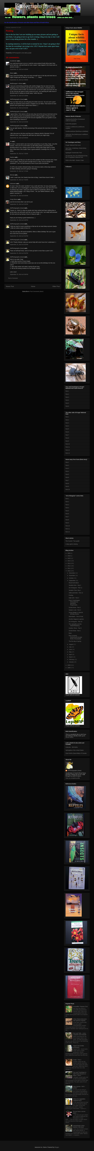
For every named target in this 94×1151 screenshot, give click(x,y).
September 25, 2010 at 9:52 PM (19, 236)
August (71, 644)
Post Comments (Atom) (36, 291)
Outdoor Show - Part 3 (75, 628)
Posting (71, 595)
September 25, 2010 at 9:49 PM (19, 220)
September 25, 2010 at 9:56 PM (19, 274)
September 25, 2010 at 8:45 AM (19, 195)
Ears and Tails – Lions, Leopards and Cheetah (79, 1033)
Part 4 (67, 400)
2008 (69, 667)
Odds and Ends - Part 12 (76, 593)
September (72, 580)
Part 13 (68, 453)
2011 (69, 568)
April (70, 654)
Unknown (13, 183)
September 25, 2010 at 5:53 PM (19, 204)
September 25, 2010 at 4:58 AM (19, 80)
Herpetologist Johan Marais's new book (79, 1126)
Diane (11, 73)
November (72, 575)
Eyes (70, 633)
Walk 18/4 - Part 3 (74, 598)
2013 (69, 563)
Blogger (57, 1147)
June (70, 649)
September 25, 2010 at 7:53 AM (19, 180)
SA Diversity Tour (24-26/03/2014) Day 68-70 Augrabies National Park (76, 156)
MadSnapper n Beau (16, 83)
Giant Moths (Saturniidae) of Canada (76, 753)
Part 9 (67, 441)
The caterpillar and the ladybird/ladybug (75, 624)
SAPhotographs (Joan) (17, 99)
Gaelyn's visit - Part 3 (75, 610)
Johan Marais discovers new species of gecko (80, 1019)
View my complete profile (73, 778)
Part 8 (67, 438)
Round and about (74, 583)
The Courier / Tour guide (72, 541)
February (72, 659)
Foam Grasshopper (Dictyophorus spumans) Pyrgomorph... (74, 603)
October (71, 578)
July (70, 647)
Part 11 (68, 447)
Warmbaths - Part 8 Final (76, 616)
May (70, 652)
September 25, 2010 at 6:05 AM (19, 137)
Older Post (56, 286)
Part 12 (68, 450)
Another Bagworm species (76, 619)
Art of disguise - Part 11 (75, 587)
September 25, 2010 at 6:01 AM (19, 108)
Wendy (12, 175)
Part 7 (67, 435)
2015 (69, 558)
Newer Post (10, 286)
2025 (69, 553)
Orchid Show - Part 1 (75, 630)
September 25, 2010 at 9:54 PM (19, 253)
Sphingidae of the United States (75, 750)
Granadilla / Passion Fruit (80, 1006)
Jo (10, 141)
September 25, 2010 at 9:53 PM (19, 244)
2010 (69, 571)
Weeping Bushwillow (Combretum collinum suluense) (75, 119)
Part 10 (68, 444)
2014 (69, 561)
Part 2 (67, 394)
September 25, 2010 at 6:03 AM (19, 122)
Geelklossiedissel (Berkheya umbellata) (77, 131)
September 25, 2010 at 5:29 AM (19, 95)
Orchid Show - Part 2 (75, 607)
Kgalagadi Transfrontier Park (74, 152)
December (72, 573)
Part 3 (67, 397)
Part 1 (67, 391)
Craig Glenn (13, 199)
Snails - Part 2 (77, 1060)
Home (33, 286)
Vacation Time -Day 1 (75, 590)
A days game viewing (72, 544)
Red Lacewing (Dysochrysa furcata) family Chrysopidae (75, 637)
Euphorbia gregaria (71, 124)
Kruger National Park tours (73, 145)
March (71, 657)
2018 (69, 556)
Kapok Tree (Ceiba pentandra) (78, 1046)
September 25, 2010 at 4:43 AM (19, 69)
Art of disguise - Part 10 (75, 621)
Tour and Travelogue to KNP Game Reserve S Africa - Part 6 (79, 1074)
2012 (69, 566)
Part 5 (67, 403)
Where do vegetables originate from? (79, 1099)
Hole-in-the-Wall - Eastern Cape (75, 160)
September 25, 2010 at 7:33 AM (19, 153)
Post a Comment (13, 278)
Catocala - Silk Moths (72, 747)
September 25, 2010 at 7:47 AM (19, 171)
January (71, 662)
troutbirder (13, 61)
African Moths (69, 737)
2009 (69, 665)
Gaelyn (12, 157)
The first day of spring (75, 641)
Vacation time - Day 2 (75, 585)
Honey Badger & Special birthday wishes (76, 613)
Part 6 (67, 406)
